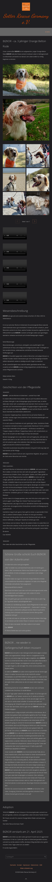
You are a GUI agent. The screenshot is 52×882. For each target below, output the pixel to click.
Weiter (34, 221)
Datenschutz (34, 865)
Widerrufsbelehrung (26, 868)
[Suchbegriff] (26, 857)
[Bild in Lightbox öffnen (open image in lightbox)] (26, 80)
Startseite (13, 865)
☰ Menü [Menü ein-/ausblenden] (47, 32)
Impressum (26, 865)
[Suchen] (45, 857)
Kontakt (19, 865)
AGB (41, 865)
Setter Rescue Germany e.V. (26, 19)
